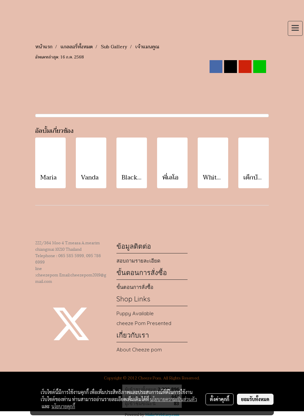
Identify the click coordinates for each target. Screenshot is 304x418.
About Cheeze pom (139, 349)
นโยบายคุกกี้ (63, 406)
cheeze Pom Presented (143, 323)
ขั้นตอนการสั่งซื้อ (134, 287)
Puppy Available (135, 313)
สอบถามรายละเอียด (138, 260)
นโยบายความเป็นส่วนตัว (173, 399)
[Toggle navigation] (295, 28)
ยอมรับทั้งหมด (255, 399)
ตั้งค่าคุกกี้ (219, 399)
